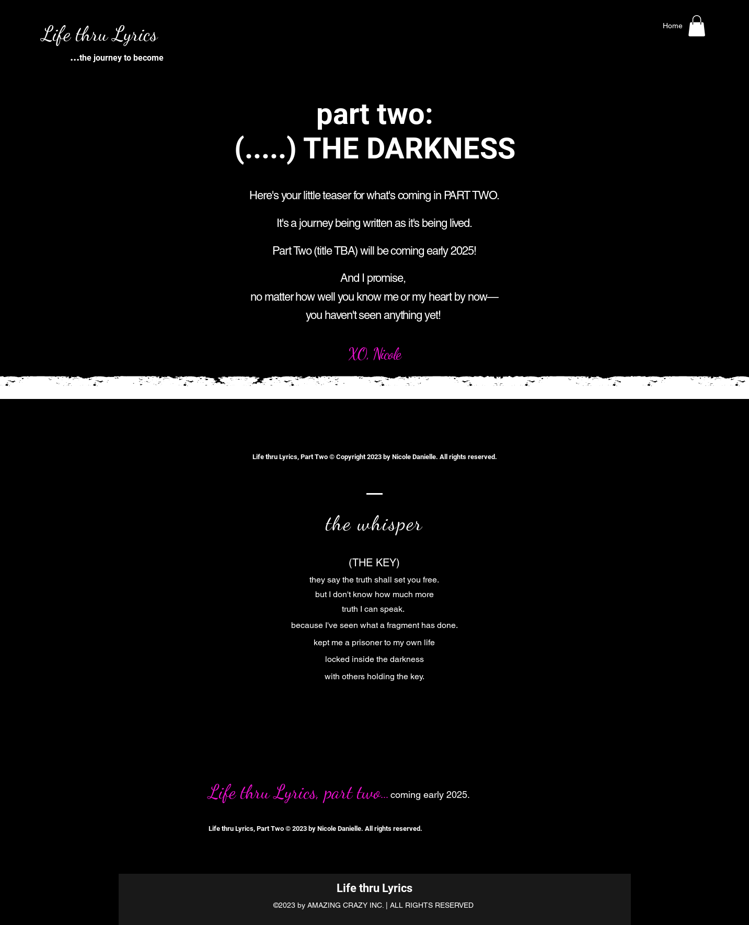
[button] (697, 26)
